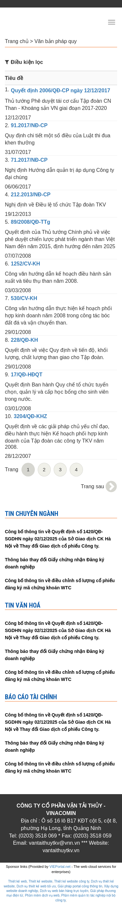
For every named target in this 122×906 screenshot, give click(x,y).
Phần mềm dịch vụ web (42, 895)
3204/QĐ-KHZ (30, 416)
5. (7, 222)
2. (7, 125)
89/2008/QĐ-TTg (30, 222)
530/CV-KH (24, 298)
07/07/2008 (18, 256)
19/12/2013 (18, 214)
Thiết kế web (17, 881)
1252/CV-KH (25, 263)
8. (7, 340)
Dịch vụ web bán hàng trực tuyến (64, 891)
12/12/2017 (18, 117)
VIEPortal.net (60, 866)
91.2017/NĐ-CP (29, 125)
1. (7, 89)
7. (7, 298)
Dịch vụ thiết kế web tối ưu (36, 886)
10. (8, 416)
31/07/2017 (18, 152)
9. (7, 374)
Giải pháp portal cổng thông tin (80, 886)
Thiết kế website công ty (71, 881)
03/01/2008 (18, 408)
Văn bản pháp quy (55, 41)
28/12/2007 (18, 456)
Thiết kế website (40, 881)
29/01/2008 (18, 332)
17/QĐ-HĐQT (26, 374)
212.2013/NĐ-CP (30, 194)
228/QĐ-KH (24, 340)
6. (7, 263)
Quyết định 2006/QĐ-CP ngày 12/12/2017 (60, 90)
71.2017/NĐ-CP (29, 160)
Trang (11, 469)
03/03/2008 (18, 290)
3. (7, 160)
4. (7, 194)
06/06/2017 (18, 186)
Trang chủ (17, 41)
